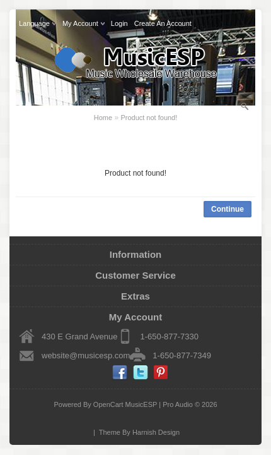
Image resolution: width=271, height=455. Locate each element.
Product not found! (148, 117)
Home (103, 117)
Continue (227, 209)
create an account (163, 23)
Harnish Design (156, 432)
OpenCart (108, 404)
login (119, 23)
